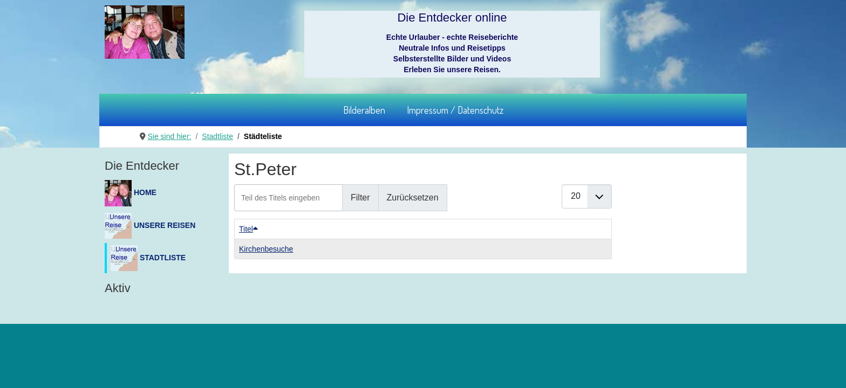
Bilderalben (364, 110)
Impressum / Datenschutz (455, 110)
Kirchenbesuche (266, 249)
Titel (248, 229)
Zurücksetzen (413, 197)
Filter (360, 197)
